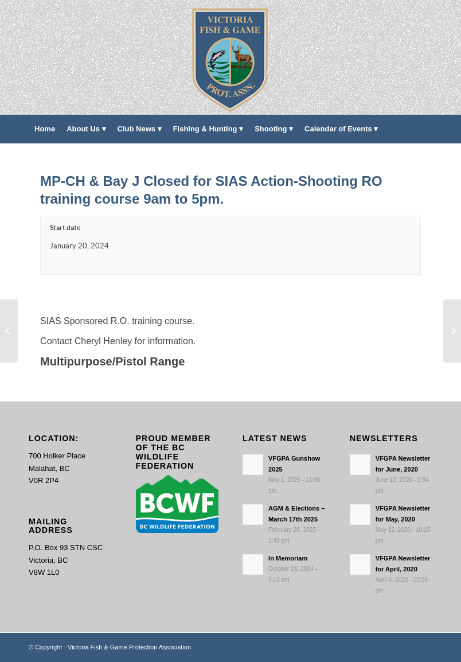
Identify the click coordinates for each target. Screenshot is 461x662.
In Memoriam (287, 558)
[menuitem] (45, 129)
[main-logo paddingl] (230, 57)
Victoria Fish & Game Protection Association (129, 647)
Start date (65, 227)
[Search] (425, 157)
